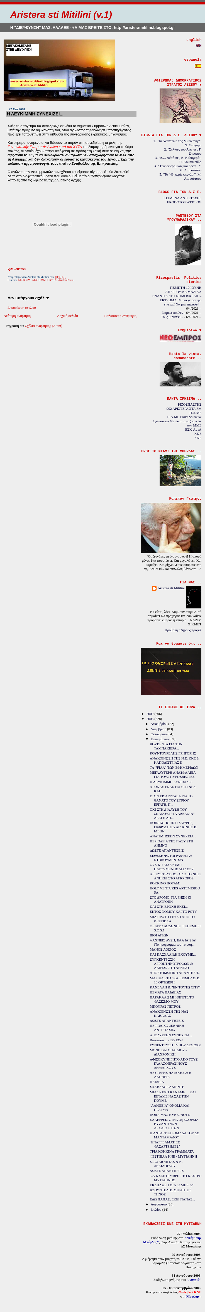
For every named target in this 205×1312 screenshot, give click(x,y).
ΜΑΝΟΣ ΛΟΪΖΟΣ (163, 949)
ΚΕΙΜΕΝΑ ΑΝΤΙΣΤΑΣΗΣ (182, 198)
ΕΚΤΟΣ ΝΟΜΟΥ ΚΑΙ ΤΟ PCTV (173, 912)
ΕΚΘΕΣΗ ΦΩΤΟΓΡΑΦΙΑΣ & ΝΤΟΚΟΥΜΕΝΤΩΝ (171, 858)
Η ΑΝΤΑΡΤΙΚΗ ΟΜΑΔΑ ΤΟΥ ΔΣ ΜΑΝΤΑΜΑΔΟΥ (174, 1135)
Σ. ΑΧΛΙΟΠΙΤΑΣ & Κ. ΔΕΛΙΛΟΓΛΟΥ (166, 1164)
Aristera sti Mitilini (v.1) (61, 14)
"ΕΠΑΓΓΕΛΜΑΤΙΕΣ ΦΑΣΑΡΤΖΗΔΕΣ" (165, 1144)
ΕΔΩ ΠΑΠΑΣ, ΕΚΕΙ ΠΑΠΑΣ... (172, 1199)
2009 (150, 714)
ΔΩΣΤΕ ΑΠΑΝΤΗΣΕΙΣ (167, 850)
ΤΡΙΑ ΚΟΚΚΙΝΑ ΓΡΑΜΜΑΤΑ (172, 1151)
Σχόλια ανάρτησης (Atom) (43, 326)
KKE (197, 434)
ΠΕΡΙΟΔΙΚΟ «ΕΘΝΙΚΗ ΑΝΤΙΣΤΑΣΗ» (167, 1028)
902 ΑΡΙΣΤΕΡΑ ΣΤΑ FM (184, 409)
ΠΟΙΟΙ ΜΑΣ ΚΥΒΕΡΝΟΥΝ (170, 1115)
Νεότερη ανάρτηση (17, 316)
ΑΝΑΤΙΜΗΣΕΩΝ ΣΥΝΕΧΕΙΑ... (173, 836)
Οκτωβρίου (159, 734)
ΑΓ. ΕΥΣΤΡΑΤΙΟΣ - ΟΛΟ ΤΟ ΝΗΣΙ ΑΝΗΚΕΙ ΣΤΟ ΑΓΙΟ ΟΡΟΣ (175, 876)
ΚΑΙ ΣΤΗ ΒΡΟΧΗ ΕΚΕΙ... (169, 907)
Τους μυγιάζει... (172, 317)
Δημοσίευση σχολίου (22, 307)
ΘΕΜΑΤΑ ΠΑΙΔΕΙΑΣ (165, 992)
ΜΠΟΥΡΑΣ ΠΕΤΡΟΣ (165, 1006)
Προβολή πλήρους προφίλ (183, 630)
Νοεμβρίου (159, 729)
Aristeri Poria (66, 280)
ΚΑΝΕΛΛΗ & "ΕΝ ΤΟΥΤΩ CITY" (175, 987)
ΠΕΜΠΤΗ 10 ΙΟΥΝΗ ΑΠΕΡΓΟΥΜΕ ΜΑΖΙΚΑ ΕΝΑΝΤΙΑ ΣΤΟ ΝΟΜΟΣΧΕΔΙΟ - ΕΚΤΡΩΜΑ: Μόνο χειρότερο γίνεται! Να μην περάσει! (177, 296)
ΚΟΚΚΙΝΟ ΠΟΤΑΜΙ (165, 883)
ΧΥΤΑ (53, 280)
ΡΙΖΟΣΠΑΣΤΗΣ (189, 404)
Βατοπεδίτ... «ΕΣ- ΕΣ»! (166, 1040)
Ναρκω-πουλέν (172, 313)
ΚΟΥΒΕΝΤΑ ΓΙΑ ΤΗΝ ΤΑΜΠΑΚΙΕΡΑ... (166, 746)
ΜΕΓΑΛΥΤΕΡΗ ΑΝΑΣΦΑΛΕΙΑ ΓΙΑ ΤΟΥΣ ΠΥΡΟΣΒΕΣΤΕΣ (173, 775)
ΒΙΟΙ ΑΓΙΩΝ (159, 935)
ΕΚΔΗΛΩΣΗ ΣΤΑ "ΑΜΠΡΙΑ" (172, 1185)
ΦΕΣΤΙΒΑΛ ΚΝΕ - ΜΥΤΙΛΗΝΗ (173, 1156)
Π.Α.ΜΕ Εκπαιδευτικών (184, 417)
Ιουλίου (156, 1210)
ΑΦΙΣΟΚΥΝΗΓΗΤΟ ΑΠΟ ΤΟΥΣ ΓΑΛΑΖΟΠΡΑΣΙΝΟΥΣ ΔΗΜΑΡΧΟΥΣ (174, 1063)
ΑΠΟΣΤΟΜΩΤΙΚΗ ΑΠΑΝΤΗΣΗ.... (176, 973)
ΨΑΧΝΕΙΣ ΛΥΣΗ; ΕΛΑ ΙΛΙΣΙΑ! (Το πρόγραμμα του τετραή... (173, 942)
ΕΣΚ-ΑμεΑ (193, 429)
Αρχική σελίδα (67, 316)
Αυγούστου (159, 1204)
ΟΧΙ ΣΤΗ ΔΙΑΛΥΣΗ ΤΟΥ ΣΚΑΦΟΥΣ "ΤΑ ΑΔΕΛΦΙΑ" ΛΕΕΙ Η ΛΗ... (172, 814)
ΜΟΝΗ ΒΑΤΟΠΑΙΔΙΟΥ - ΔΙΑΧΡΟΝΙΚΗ (168, 1052)
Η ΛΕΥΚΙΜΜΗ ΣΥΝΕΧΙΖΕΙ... (35, 113)
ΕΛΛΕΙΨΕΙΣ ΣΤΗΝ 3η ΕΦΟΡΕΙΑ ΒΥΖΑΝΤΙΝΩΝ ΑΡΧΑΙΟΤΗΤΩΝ (174, 1124)
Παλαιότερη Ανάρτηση (120, 316)
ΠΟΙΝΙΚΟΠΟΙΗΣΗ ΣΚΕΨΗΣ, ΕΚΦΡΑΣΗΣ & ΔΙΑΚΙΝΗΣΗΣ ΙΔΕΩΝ (173, 827)
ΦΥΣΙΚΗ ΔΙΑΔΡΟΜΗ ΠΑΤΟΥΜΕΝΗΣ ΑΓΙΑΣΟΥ (172, 867)
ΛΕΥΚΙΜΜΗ (40, 280)
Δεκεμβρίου (159, 724)
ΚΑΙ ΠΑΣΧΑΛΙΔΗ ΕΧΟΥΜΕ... (173, 954)
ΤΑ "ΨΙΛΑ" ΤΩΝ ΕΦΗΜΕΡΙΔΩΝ (174, 768)
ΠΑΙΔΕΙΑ (157, 1082)
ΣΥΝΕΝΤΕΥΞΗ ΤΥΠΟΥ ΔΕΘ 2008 (175, 1045)
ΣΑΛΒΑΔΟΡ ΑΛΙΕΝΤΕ (167, 1087)
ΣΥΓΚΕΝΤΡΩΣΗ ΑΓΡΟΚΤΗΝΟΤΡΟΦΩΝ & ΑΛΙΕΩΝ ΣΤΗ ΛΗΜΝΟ (171, 964)
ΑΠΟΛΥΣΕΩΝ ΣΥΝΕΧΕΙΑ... (171, 1035)
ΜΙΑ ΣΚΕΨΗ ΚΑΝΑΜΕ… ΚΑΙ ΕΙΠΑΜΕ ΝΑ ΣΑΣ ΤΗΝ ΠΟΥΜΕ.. (173, 1096)
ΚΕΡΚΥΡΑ (24, 280)
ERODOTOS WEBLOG (184, 202)
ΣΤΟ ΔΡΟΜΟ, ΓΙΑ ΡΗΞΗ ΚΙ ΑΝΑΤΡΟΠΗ (170, 900)
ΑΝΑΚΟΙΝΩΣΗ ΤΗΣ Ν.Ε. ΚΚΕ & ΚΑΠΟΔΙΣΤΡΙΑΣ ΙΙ (174, 760)
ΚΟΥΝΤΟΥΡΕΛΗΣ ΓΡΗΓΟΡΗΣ (173, 753)
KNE (197, 438)
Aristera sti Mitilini (171, 588)
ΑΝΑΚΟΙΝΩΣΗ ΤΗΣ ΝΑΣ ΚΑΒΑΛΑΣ (169, 1014)
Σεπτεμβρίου (160, 739)
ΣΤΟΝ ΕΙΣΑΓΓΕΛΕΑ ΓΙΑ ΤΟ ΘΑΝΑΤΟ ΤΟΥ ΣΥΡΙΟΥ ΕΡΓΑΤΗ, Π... (171, 800)
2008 (150, 719)
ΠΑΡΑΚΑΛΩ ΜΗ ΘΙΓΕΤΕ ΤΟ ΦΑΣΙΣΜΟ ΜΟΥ (172, 999)
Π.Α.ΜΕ (195, 413)
